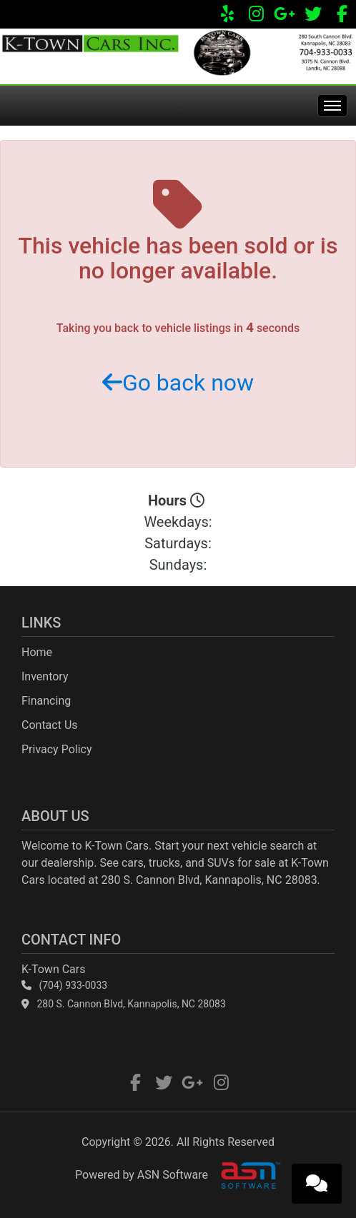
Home (36, 652)
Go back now (178, 382)
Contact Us (49, 725)
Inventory (45, 676)
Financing (46, 701)
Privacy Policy (56, 749)
